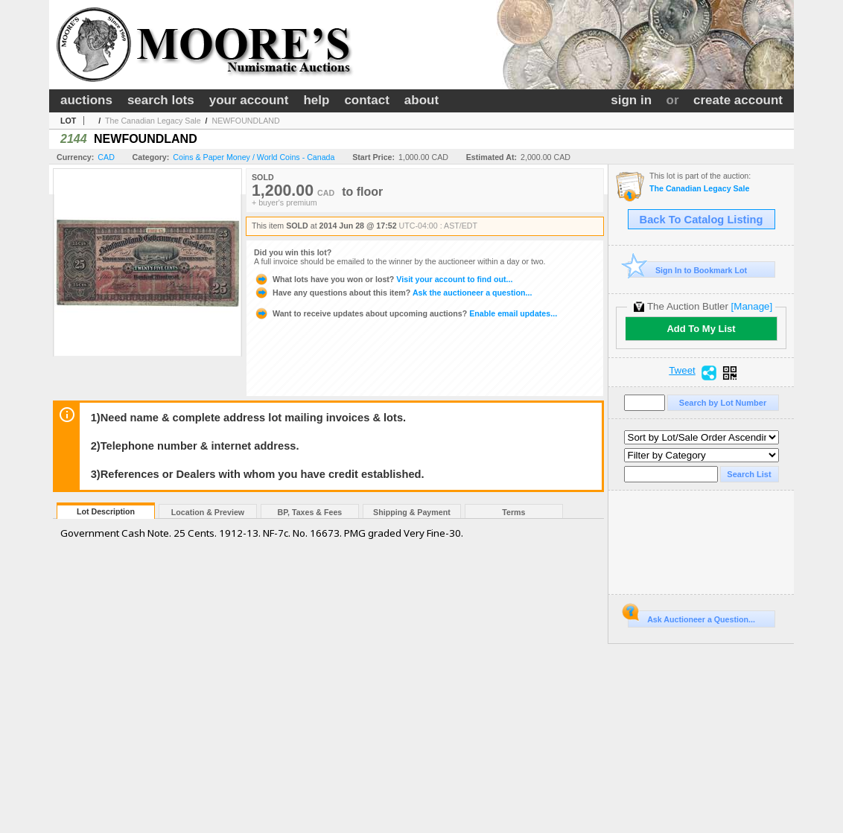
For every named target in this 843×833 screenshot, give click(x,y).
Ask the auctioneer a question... (393, 292)
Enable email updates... (405, 313)
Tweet (682, 371)
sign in (631, 100)
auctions (86, 100)
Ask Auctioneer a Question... (691, 617)
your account (249, 100)
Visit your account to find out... (383, 279)
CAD (106, 157)
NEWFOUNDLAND (245, 120)
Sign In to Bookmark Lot (688, 269)
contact (366, 100)
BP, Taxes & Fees (310, 512)
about (421, 100)
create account (738, 100)
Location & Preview (207, 512)
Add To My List (701, 328)
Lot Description (106, 511)
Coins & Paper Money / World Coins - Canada (253, 157)
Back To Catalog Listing (701, 220)
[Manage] (751, 306)
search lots (160, 100)
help (316, 100)
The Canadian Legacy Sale (153, 120)
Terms (513, 512)
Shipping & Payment (412, 512)
